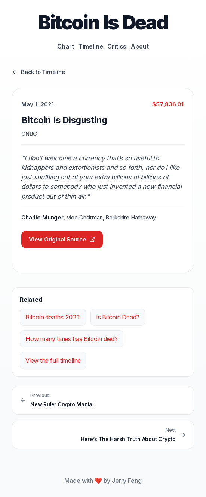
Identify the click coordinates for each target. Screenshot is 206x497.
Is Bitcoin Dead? (117, 317)
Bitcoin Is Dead (103, 22)
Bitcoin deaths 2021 (52, 317)
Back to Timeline (38, 71)
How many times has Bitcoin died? (71, 339)
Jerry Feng (126, 480)
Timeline (91, 46)
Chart (65, 46)
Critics (116, 46)
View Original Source (62, 239)
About (139, 46)
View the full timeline (53, 360)
